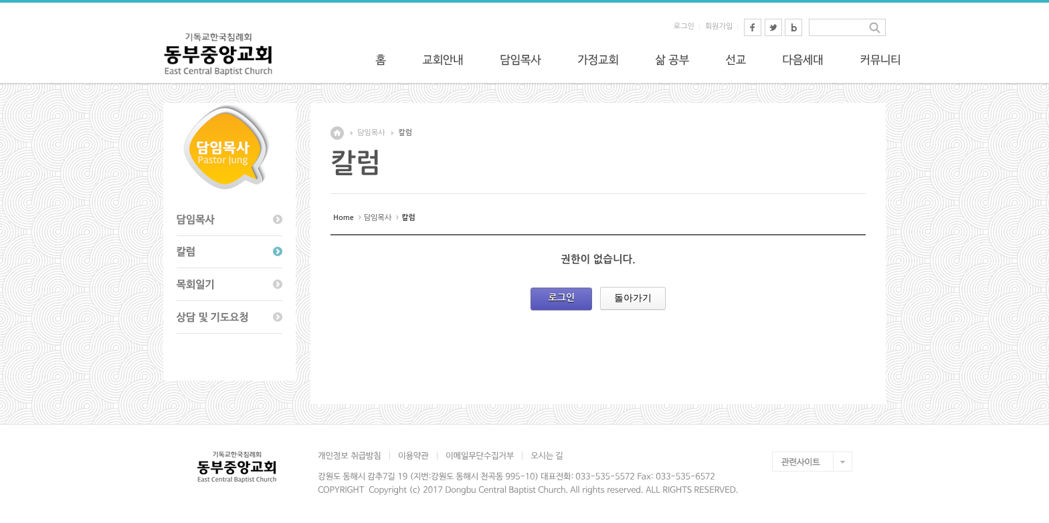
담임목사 (371, 132)
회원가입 (719, 26)
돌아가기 (633, 297)
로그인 (684, 26)
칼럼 (405, 132)
